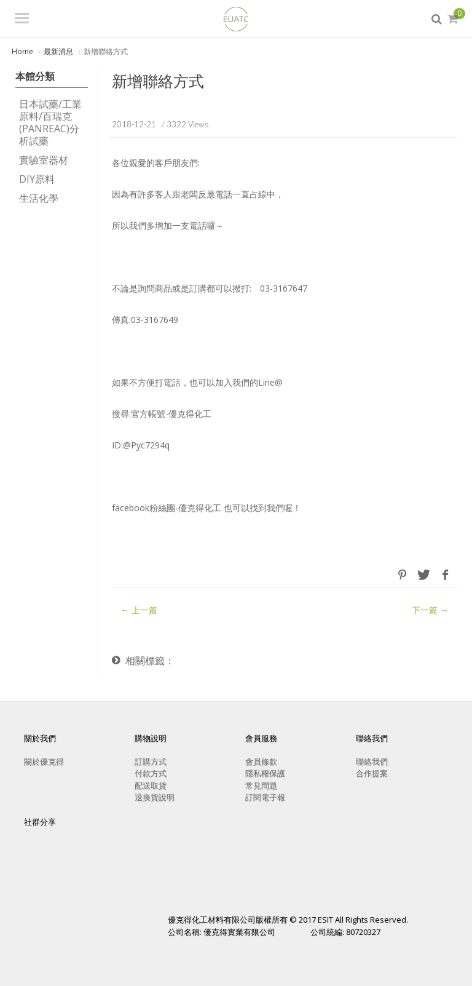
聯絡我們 (372, 760)
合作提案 (372, 773)
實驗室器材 (43, 160)
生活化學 (38, 198)
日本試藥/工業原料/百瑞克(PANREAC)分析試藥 (50, 123)
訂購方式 (151, 760)
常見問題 (261, 784)
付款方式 (151, 773)
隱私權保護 (265, 773)
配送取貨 (151, 784)
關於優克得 (44, 760)
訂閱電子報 (265, 797)
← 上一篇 (138, 610)
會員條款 (261, 760)
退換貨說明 (155, 797)
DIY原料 (37, 179)
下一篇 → (430, 610)
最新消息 (58, 51)
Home (22, 51)
